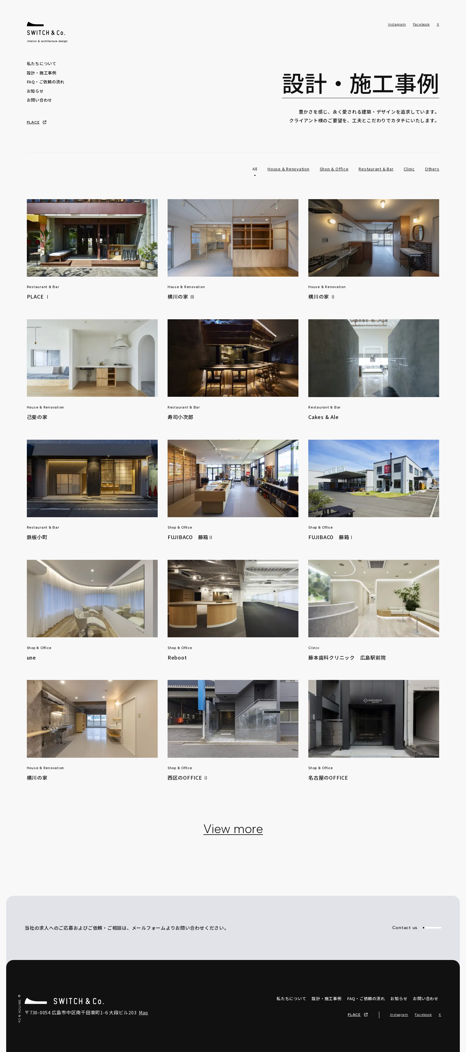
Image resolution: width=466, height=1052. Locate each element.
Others (432, 169)
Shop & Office (334, 169)
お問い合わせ (39, 100)
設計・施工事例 (41, 73)
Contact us (417, 927)
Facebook (421, 25)
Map (143, 1012)
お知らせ (35, 91)
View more (233, 829)
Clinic (409, 169)
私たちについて (41, 63)
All (254, 169)
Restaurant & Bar (376, 169)
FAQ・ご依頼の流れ (46, 82)
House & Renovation (289, 169)
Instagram (397, 25)
